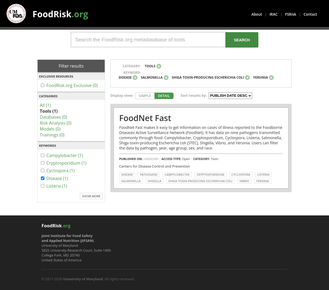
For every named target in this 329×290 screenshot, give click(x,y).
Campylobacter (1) (64, 155)
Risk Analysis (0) (55, 123)
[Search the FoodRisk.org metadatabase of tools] (149, 39)
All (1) (45, 105)
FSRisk (290, 14)
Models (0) (50, 129)
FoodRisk (60, 14)
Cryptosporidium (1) (66, 163)
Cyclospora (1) (60, 171)
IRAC (273, 14)
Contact (310, 14)
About (256, 14)
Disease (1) (57, 178)
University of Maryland (83, 278)
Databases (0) (53, 117)
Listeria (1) (56, 186)
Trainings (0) (52, 135)
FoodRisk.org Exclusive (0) (72, 85)
